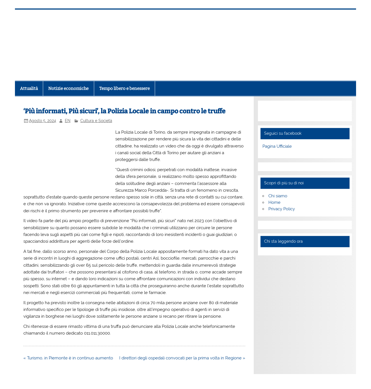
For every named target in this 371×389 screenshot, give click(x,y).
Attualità (29, 88)
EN (67, 120)
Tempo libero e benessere (124, 88)
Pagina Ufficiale (277, 146)
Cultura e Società (96, 120)
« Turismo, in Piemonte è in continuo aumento (68, 358)
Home (274, 202)
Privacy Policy (281, 208)
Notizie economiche (68, 88)
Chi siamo (277, 195)
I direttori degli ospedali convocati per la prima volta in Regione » (182, 358)
